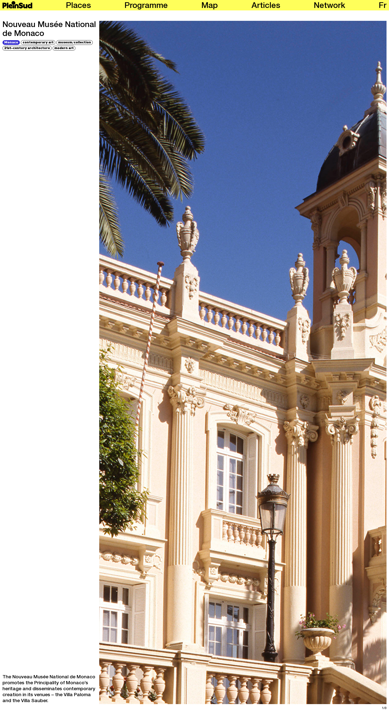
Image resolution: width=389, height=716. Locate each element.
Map (209, 6)
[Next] (315, 362)
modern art (64, 48)
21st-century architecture (27, 48)
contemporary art (38, 42)
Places (78, 6)
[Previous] (170, 362)
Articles (266, 6)
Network (329, 6)
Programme (146, 6)
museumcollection (74, 42)
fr (383, 6)
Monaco (11, 42)
